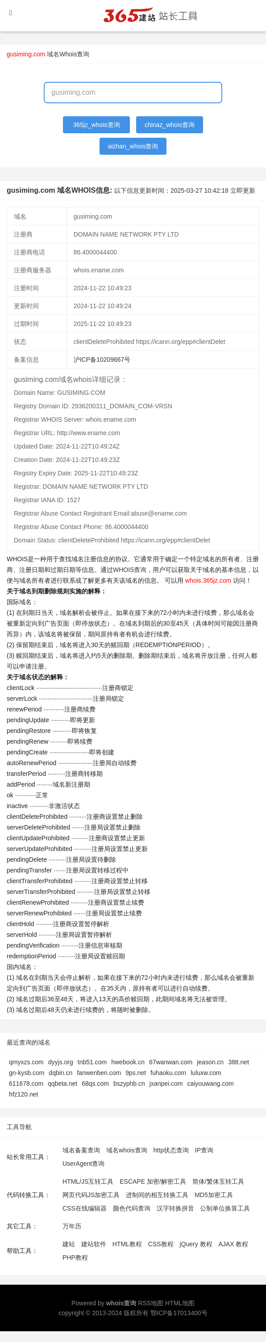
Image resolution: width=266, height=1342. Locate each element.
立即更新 (242, 190)
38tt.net (238, 1062)
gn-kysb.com (26, 1072)
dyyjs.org (60, 1062)
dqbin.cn (60, 1072)
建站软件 (93, 1244)
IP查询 (204, 1150)
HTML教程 (127, 1244)
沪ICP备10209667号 (102, 359)
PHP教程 (75, 1257)
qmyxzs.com (26, 1062)
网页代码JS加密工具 (91, 1194)
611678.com (26, 1083)
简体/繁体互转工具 (218, 1181)
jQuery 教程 (195, 1244)
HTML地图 (180, 1303)
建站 (68, 1244)
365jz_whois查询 (96, 124)
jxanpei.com (166, 1083)
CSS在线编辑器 (84, 1208)
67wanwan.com (170, 1062)
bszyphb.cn (129, 1083)
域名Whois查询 (68, 54)
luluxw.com (206, 1072)
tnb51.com (92, 1062)
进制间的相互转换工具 (157, 1194)
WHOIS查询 (129, 569)
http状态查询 (171, 1150)
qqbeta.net (62, 1083)
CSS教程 (161, 1244)
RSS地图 (150, 1303)
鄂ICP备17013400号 (179, 1313)
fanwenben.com (99, 1072)
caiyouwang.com (210, 1083)
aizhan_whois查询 (133, 146)
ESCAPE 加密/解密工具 (153, 1181)
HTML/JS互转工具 (87, 1181)
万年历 (71, 1226)
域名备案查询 (81, 1150)
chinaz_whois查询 (170, 124)
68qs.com (95, 1083)
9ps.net (135, 1072)
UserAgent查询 (83, 1163)
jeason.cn (210, 1062)
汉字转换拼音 (175, 1208)
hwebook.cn (128, 1062)
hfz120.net (23, 1094)
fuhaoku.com (168, 1072)
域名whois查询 (126, 1150)
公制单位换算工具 (225, 1208)
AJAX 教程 (234, 1244)
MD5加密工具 (214, 1194)
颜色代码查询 (131, 1208)
